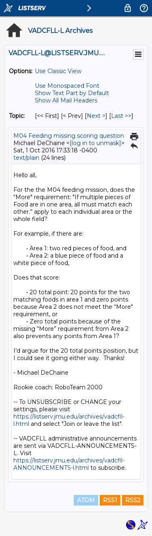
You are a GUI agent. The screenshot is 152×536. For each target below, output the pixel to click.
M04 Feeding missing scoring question (68, 135)
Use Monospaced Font (67, 85)
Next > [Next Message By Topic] (96, 115)
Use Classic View (58, 71)
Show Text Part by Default (72, 93)
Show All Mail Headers (66, 100)
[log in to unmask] (95, 143)
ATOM (86, 500)
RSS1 (110, 500)
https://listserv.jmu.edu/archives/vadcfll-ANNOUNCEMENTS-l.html (68, 464)
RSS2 (132, 500)
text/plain (26, 157)
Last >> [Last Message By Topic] (121, 115)
